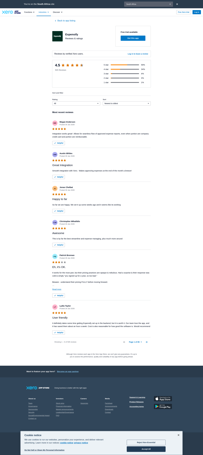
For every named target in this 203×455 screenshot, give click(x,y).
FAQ (57, 415)
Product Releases (136, 402)
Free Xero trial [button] (183, 12)
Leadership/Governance (65, 412)
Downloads (109, 409)
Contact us (32, 418)
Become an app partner (68, 371)
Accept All (146, 449)
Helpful (58, 143)
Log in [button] (196, 12)
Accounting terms (136, 406)
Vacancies (84, 403)
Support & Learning (137, 397)
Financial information (63, 406)
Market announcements (65, 409)
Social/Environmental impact (39, 415)
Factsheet (108, 403)
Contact (108, 412)
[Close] (177, 4)
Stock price (60, 403)
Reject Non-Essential (146, 442)
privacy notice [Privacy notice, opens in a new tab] (81, 443)
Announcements (111, 406)
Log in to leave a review (138, 54)
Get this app (133, 38)
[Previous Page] (124, 342)
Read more (56, 289)
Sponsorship (33, 409)
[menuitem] (29, 12)
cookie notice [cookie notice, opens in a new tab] (66, 443)
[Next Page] (146, 342)
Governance (33, 406)
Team (30, 403)
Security (31, 412)
